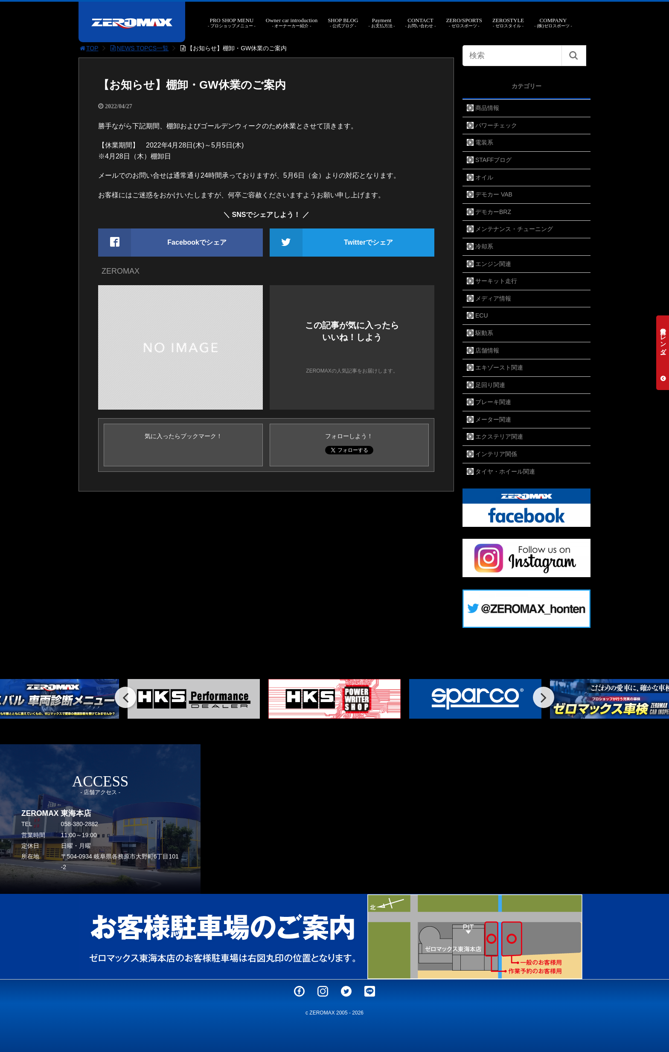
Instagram (322, 991)
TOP (89, 48)
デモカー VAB (493, 194)
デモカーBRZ (493, 211)
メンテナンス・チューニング (514, 228)
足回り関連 (490, 384)
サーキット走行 (496, 280)
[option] (193, 699)
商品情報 (487, 107)
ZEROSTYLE (508, 23)
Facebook (299, 991)
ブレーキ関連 (493, 402)
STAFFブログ (493, 159)
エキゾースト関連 (499, 367)
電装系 (484, 142)
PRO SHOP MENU (232, 23)
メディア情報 (493, 298)
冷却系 (484, 246)
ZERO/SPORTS (464, 23)
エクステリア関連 (499, 436)
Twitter (346, 991)
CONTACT (420, 23)
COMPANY (553, 23)
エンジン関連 (493, 263)
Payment (382, 23)
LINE (369, 991)
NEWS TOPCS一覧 (139, 48)
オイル (484, 177)
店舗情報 (487, 350)
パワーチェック (496, 125)
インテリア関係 (496, 454)
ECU (481, 315)
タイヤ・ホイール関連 (505, 471)
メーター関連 (493, 419)
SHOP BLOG (343, 23)
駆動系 (484, 332)
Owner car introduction (291, 23)
